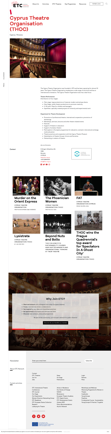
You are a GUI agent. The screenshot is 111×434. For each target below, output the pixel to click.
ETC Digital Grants (62, 398)
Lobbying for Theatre (38, 406)
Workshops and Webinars (89, 388)
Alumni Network (62, 406)
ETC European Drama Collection (42, 402)
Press (4, 85)
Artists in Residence (63, 388)
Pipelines (84, 398)
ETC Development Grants (64, 400)
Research (34, 404)
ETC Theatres (36, 375)
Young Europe (86, 396)
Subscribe (89, 361)
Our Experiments (37, 396)
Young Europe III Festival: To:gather (92, 402)
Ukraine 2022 (61, 402)
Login (83, 375)
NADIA (59, 392)
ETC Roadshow (36, 400)
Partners (84, 378)
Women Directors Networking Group (43, 398)
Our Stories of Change (63, 390)
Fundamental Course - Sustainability (92, 400)
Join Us (34, 378)
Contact (34, 373)
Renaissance (60, 394)
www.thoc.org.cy (45, 157)
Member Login (96, 4)
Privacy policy (67, 431)
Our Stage (35, 394)
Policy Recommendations (64, 404)
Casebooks (85, 394)
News (58, 375)
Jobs (33, 380)
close (108, 431)
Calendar (4, 75)
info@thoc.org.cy (45, 161)
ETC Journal (35, 392)
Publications (60, 380)
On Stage (59, 378)
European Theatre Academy (65, 396)
